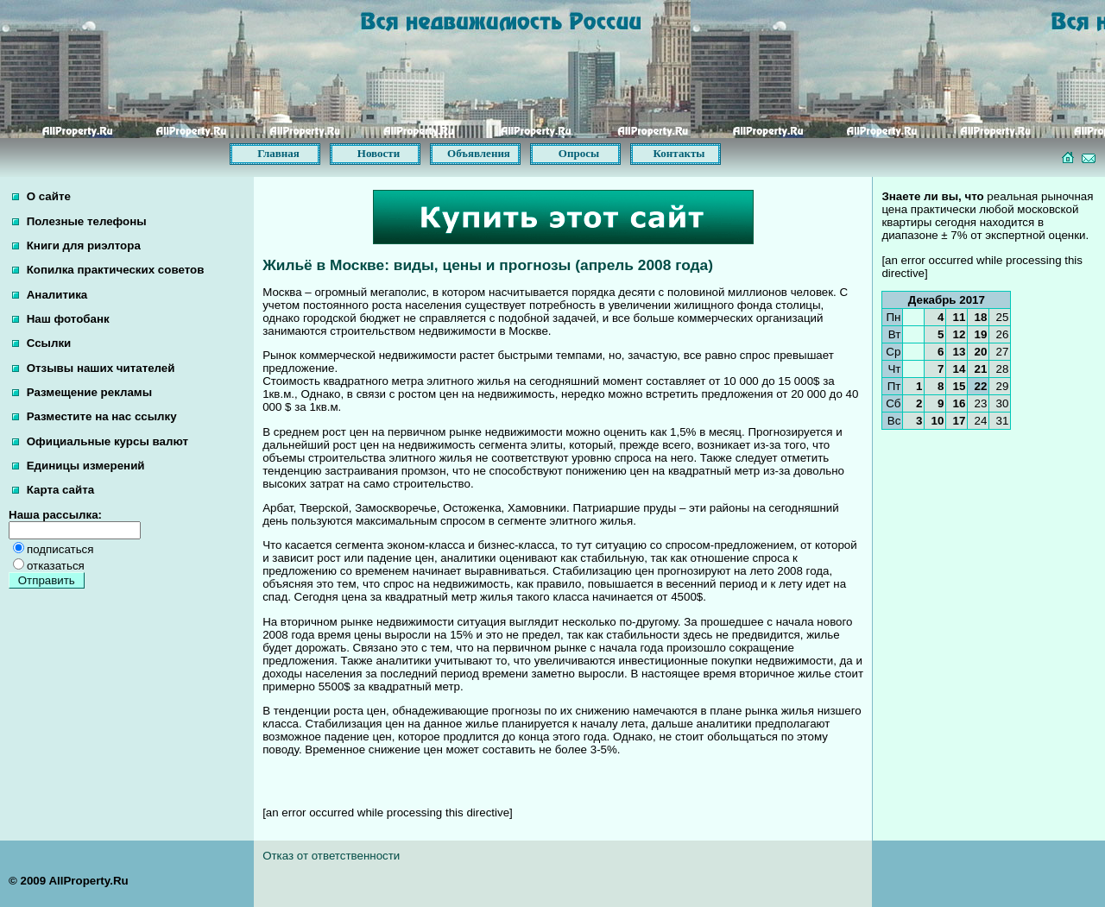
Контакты (679, 153)
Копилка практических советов (108, 269)
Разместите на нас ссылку (94, 416)
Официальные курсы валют (100, 441)
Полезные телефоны (79, 221)
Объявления (478, 153)
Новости (378, 153)
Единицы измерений (78, 465)
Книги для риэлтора (76, 245)
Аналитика (49, 294)
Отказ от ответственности (331, 855)
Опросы (579, 153)
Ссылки (41, 343)
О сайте (41, 196)
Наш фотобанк (61, 318)
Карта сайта (53, 489)
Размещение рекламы (82, 392)
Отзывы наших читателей (93, 368)
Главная (278, 153)
